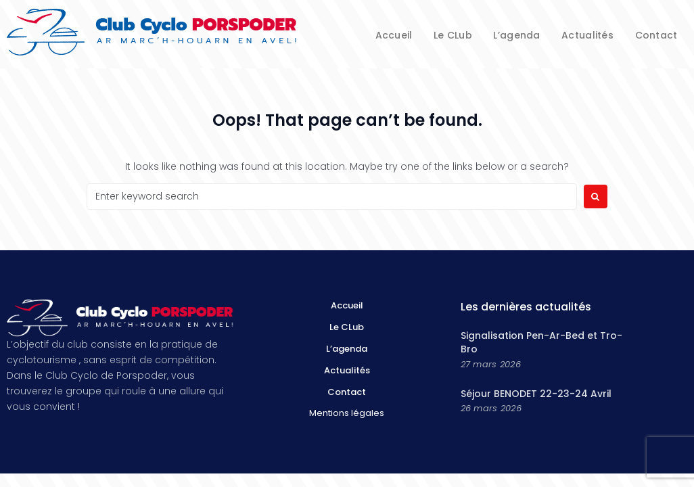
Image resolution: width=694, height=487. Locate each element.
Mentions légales (346, 413)
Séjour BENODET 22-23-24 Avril (536, 393)
